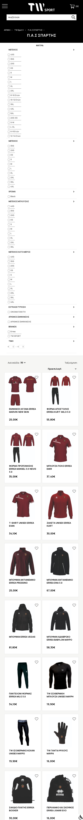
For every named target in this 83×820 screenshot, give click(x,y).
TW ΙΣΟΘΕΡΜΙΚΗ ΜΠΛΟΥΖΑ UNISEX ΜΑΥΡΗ (60, 388)
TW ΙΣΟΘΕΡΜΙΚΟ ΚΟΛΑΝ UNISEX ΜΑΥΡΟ (22, 445)
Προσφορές (41, 796)
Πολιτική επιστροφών (41, 792)
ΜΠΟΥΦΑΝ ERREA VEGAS (22, 329)
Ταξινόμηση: (64, 54)
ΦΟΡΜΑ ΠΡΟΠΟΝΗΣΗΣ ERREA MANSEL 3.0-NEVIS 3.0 (22, 161)
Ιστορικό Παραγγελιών (41, 742)
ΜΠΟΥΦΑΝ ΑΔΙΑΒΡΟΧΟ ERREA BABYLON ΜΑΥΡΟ (59, 331)
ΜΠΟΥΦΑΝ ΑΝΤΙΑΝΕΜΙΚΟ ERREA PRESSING (22, 274)
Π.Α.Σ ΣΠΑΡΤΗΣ (35, 30)
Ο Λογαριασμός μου (41, 738)
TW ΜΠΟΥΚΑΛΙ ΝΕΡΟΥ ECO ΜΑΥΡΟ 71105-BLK (21, 558)
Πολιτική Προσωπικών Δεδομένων (41, 788)
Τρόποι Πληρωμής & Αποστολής (41, 784)
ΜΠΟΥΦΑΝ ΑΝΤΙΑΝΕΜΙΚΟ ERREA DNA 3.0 (60, 274)
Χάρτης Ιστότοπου (41, 758)
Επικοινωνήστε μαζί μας (41, 750)
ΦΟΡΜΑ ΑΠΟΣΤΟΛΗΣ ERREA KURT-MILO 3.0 (58, 103)
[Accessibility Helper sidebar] (80, 817)
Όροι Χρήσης (41, 779)
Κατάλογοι (41, 775)
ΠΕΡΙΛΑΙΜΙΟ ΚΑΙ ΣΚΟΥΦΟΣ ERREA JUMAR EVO (60, 501)
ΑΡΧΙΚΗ (7, 30)
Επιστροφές (41, 754)
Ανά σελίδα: (14, 55)
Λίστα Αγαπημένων (41, 746)
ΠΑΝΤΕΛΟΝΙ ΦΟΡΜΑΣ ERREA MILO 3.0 (20, 388)
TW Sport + (19, 30)
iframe (46, 817)
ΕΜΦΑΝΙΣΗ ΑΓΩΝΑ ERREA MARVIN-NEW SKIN (22, 103)
